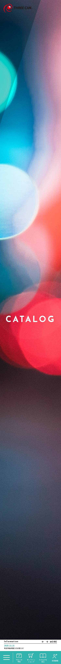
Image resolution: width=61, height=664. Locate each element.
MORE (53, 642)
